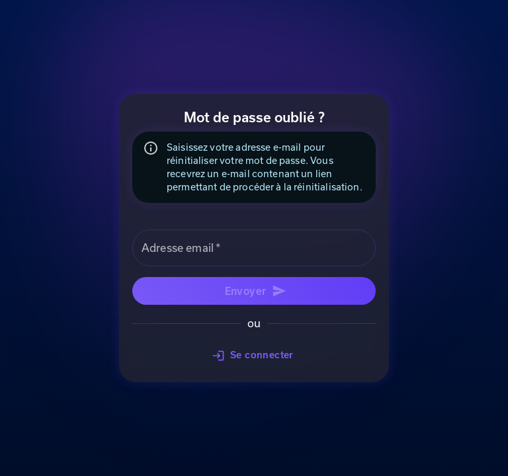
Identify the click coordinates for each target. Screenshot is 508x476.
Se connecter (254, 355)
